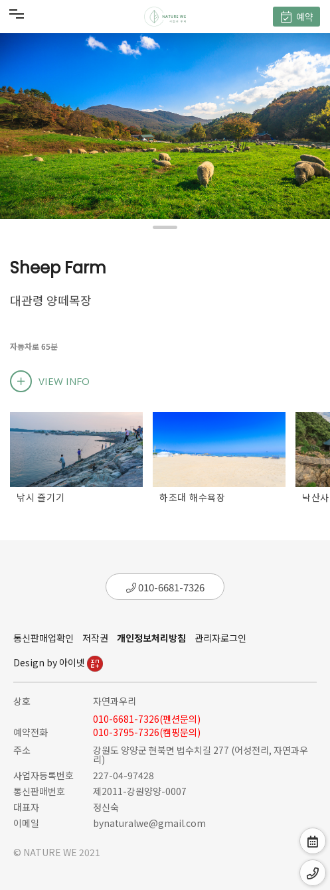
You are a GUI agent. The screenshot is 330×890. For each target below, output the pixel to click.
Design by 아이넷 (58, 662)
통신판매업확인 (43, 637)
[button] (165, 227)
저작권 (95, 637)
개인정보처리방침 (151, 637)
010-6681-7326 (165, 587)
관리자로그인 (220, 637)
